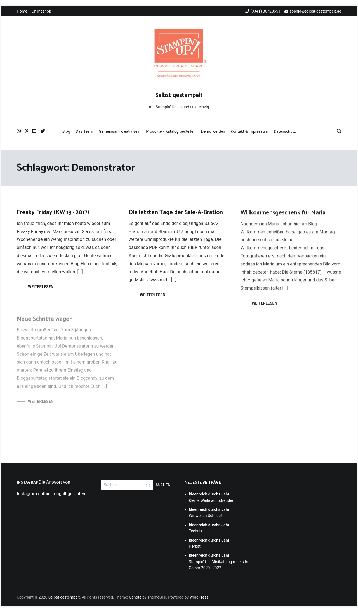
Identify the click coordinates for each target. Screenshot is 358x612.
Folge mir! (27, 500)
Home (22, 11)
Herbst (209, 543)
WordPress (198, 597)
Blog (66, 131)
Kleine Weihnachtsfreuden (211, 497)
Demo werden (213, 131)
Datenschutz (285, 131)
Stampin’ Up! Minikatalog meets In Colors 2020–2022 (218, 561)
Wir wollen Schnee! (209, 512)
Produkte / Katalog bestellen (171, 131)
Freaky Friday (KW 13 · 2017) (53, 212)
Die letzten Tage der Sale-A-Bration (176, 212)
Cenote (135, 597)
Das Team (84, 131)
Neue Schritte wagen (45, 321)
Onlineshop (41, 11)
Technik (209, 528)
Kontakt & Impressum (249, 131)
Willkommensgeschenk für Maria (283, 214)
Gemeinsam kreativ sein (119, 131)
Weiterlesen (40, 286)
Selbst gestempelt (179, 95)
